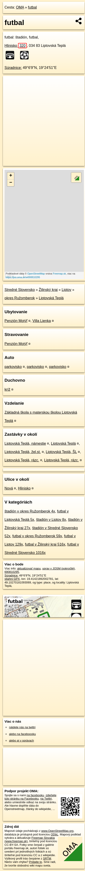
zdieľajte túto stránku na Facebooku (30, 797)
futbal (32, 7)
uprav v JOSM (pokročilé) (58, 568)
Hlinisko (16, 45)
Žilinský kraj (48, 290)
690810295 (12, 572)
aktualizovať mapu (29, 568)
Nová (9, 488)
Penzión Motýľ (16, 321)
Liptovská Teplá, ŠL (61, 452)
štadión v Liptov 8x (51, 520)
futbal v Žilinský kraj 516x (45, 544)
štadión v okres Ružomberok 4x (30, 511)
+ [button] (10, 175)
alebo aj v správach (21, 740)
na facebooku (35, 795)
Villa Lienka (41, 321)
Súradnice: (13, 68)
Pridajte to (35, 862)
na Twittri (46, 798)
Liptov (66, 290)
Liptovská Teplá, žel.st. (23, 452)
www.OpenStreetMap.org (57, 830)
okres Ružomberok (20, 298)
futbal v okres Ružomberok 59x (37, 536)
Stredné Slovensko (20, 290)
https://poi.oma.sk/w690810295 (23, 277)
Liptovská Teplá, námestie (25, 443)
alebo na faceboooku (22, 734)
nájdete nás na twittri (22, 727)
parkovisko (13, 367)
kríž (7, 389)
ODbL (54, 834)
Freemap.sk (59, 273)
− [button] (10, 182)
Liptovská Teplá (51, 298)
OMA (20, 7)
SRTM (47, 858)
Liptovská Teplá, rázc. (22, 460)
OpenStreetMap (36, 273)
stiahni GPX (12, 579)
